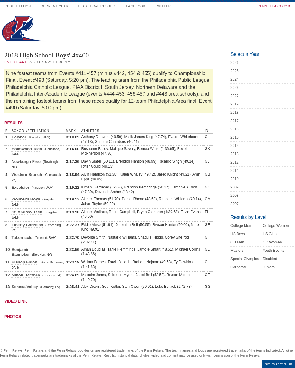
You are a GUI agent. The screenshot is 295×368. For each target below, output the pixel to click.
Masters (237, 250)
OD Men (237, 242)
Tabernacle (21, 237)
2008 (234, 195)
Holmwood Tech (26, 149)
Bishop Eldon (24, 262)
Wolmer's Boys (25, 199)
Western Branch (26, 174)
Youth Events (273, 250)
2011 (234, 170)
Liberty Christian (27, 225)
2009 (234, 187)
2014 (234, 146)
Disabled (270, 259)
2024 (234, 79)
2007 (234, 204)
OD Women (272, 242)
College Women (276, 226)
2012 (234, 162)
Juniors (269, 267)
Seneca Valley (24, 286)
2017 (234, 121)
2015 (234, 137)
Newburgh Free (26, 161)
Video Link (15, 301)
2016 (234, 129)
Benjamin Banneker (20, 252)
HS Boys (237, 234)
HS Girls (270, 234)
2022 (234, 96)
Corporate (238, 267)
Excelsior (20, 187)
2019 (234, 104)
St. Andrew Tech (26, 212)
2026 (234, 63)
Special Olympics (244, 259)
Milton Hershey (25, 275)
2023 (234, 87)
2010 (234, 179)
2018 (234, 112)
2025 (234, 71)
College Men (240, 226)
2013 (234, 154)
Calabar (18, 137)
